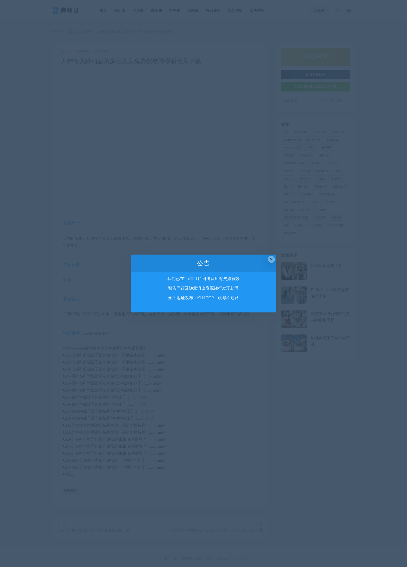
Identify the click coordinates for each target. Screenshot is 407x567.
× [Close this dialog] (271, 259)
